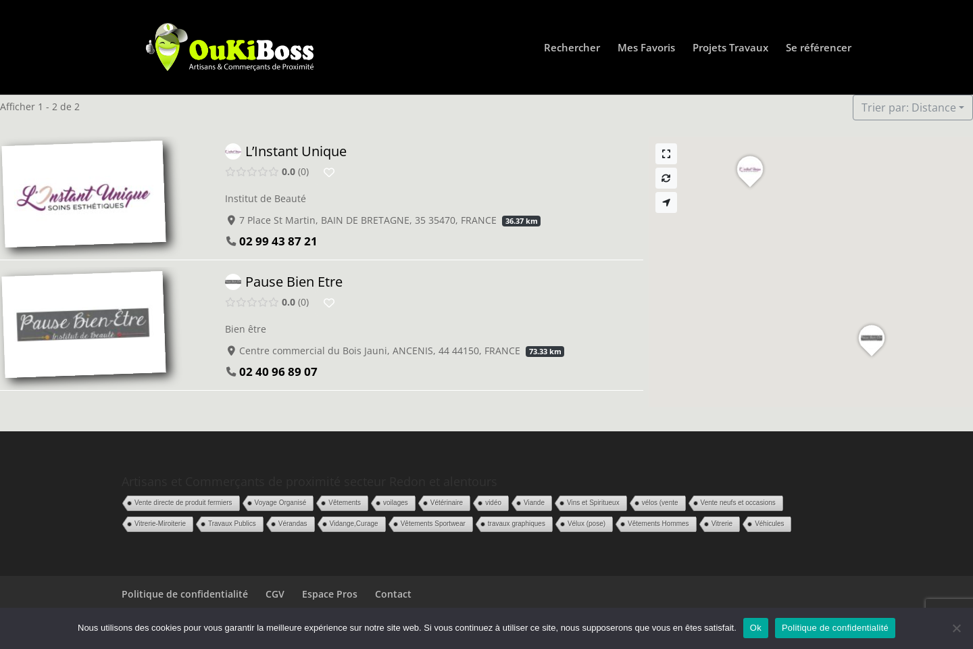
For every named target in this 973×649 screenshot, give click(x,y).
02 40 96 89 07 (278, 371)
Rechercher (572, 48)
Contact (393, 593)
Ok (756, 628)
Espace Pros (329, 593)
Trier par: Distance (909, 107)
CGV (275, 593)
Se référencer (818, 48)
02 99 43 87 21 (278, 241)
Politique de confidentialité (185, 593)
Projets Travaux (730, 48)
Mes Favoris (646, 48)
